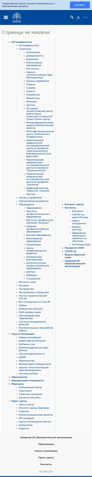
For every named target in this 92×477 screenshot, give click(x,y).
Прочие (30, 194)
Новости (24, 428)
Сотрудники (33, 278)
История (24, 285)
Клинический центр (30, 387)
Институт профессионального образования (38, 214)
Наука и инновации (22, 334)
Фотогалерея (26, 418)
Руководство (26, 289)
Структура (25, 49)
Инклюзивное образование (34, 64)
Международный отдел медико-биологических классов (40, 125)
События (24, 411)
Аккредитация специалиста (27, 380)
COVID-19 (70, 251)
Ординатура (33, 244)
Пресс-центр (19, 401)
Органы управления (37, 81)
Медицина (17, 384)
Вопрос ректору (77, 228)
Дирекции (32, 59)
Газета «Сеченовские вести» (35, 421)
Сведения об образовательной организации (75, 264)
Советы (30, 91)
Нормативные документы (34, 201)
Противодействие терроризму (29, 317)
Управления (33, 94)
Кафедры (31, 275)
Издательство (27, 360)
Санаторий (25, 390)
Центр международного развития (36, 251)
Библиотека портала (30, 308)
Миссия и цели (27, 282)
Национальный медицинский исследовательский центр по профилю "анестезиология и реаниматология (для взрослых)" (38, 148)
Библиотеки (33, 52)
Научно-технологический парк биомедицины (39, 75)
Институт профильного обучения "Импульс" (40, 221)
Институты (32, 68)
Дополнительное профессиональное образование (37, 266)
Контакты (70, 207)
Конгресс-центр (74, 204)
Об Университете (21, 42)
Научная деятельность (32, 353)
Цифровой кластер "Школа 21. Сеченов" (38, 189)
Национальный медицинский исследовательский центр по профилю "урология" (37, 179)
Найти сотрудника (79, 222)
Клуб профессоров (30, 312)
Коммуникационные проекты (36, 414)
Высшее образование (38, 235)
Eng (85, 17)
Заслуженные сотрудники (34, 292)
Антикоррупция (81, 244)
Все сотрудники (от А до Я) (34, 302)
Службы (30, 88)
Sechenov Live (27, 344)
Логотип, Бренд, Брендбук (34, 408)
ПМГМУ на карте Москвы (80, 216)
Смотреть (80, 5)
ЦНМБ (22, 357)
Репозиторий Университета (35, 364)
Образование (26, 204)
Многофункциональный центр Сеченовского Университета (40, 134)
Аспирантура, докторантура (34, 258)
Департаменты (34, 55)
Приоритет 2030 (74, 248)
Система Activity (28, 373)
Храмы (22, 305)
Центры (30, 105)
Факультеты (33, 98)
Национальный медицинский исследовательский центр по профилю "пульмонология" (37, 165)
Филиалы (31, 101)
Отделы (30, 84)
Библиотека (25, 425)
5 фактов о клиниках (30, 394)
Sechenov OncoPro (30, 397)
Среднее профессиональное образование (37, 229)
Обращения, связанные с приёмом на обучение (79, 237)
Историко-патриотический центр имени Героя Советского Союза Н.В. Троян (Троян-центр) (39, 114)
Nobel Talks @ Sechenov (32, 340)
